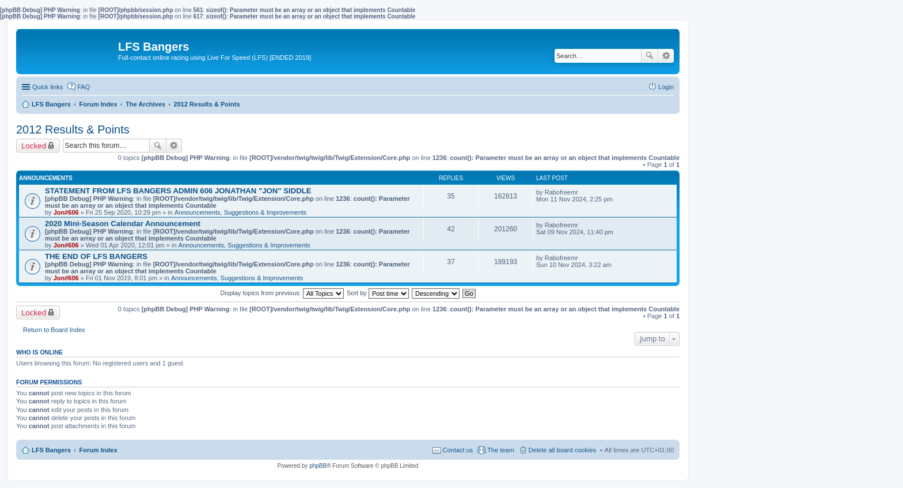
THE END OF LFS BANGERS (96, 256)
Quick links (47, 86)
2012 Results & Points (73, 129)
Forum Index (98, 450)
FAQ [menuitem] (83, 86)
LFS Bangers (51, 450)
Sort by (378, 292)
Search (649, 56)
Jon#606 (66, 212)
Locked (34, 145)
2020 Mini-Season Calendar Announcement (122, 223)
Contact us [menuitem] (458, 450)
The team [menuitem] (500, 450)
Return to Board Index (54, 329)
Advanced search (666, 56)
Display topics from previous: (282, 292)
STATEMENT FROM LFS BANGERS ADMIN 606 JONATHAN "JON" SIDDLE (178, 190)
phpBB (318, 466)
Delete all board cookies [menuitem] (562, 450)
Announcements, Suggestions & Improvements (240, 212)
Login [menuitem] (666, 86)
